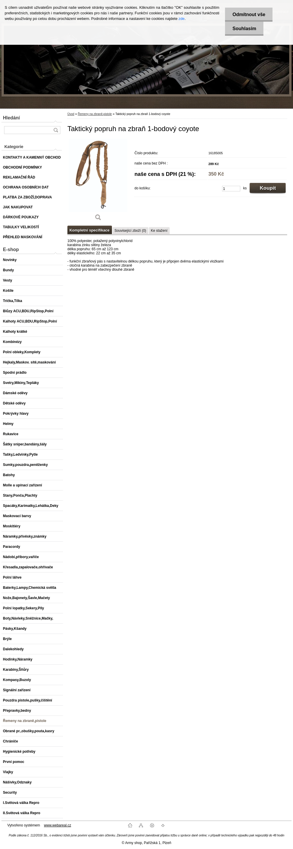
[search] (56, 130)
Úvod (70, 114)
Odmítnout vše (248, 14)
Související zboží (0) (130, 231)
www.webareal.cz (57, 825)
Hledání (11, 117)
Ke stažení (159, 231)
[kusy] (231, 188)
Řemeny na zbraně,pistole (95, 114)
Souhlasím (244, 28)
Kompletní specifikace (89, 230)
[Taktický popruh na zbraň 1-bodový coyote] (98, 182)
